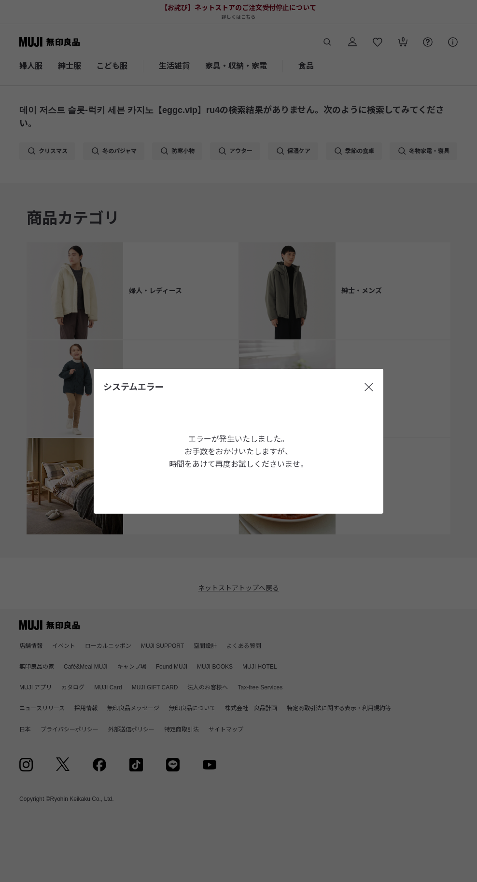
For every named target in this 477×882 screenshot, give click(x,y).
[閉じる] (369, 387)
